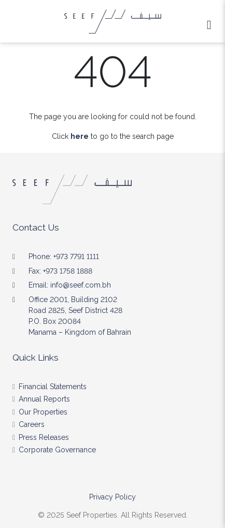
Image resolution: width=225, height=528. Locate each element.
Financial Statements (53, 386)
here (80, 136)
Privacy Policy (112, 497)
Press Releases (44, 437)
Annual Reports (44, 399)
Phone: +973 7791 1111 (64, 256)
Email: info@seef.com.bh (70, 285)
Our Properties (43, 412)
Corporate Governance (57, 450)
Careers (32, 424)
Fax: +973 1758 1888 (60, 271)
